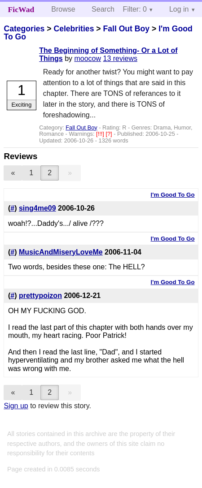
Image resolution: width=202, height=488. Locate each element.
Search (103, 9)
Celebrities (73, 28)
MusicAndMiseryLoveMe (61, 252)
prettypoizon (40, 295)
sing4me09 (37, 208)
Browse (63, 9)
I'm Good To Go (173, 194)
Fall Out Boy (126, 28)
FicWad (21, 9)
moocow (87, 58)
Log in (179, 9)
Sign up (16, 406)
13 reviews (120, 58)
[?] (109, 133)
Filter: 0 (135, 9)
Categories (24, 28)
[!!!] (100, 133)
